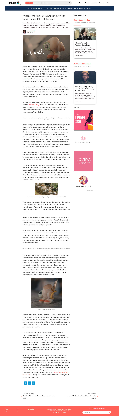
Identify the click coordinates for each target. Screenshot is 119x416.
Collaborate (31, 409)
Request (101, 3)
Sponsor (18, 411)
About (80, 3)
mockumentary (34, 105)
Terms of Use (56, 412)
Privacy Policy (63, 412)
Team (17, 409)
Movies (29, 3)
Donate (30, 411)
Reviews (36, 3)
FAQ (6, 411)
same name (27, 79)
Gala (108, 3)
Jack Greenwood (31, 31)
